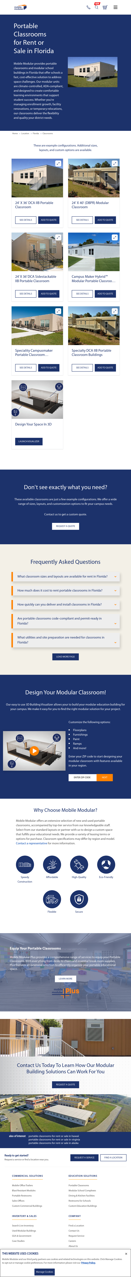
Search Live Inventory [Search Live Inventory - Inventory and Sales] (23, 1226)
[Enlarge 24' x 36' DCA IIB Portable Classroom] (58, 163)
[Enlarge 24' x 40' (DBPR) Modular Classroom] (115, 163)
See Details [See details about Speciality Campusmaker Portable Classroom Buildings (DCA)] (26, 368)
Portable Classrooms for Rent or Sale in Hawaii (54, 1136)
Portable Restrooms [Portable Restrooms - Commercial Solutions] (22, 1196)
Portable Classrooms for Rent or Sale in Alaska (54, 1143)
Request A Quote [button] (65, 526)
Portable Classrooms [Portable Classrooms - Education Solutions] (79, 1185)
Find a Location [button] (113, 1158)
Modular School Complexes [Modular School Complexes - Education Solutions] (82, 1191)
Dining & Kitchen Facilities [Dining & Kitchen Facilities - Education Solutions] (82, 1196)
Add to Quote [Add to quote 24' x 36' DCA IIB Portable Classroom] (49, 220)
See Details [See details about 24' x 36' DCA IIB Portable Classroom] (26, 220)
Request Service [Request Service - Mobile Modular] (76, 1236)
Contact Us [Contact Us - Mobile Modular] (74, 1231)
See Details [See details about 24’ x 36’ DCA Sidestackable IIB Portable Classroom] (26, 294)
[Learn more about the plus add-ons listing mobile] (65, 979)
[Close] (126, 1254)
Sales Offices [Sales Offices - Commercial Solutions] (18, 1201)
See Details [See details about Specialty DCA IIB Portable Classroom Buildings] (82, 368)
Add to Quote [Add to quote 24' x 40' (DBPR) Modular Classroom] (105, 220)
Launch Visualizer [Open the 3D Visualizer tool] (28, 441)
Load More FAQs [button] (65, 657)
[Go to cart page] (105, 7)
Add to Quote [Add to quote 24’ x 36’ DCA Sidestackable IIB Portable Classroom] (49, 294)
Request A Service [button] (84, 1158)
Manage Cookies (44, 1272)
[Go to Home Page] (20, 7)
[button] (37, 178)
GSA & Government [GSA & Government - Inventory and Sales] (21, 1236)
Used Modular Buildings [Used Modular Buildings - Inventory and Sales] (24, 1231)
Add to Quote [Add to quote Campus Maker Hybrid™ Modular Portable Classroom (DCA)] (105, 294)
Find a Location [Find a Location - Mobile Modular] (76, 1226)
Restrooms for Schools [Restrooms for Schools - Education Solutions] (80, 1201)
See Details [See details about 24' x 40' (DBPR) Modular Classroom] (82, 220)
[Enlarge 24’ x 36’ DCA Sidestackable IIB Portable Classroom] (58, 237)
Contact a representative (31, 843)
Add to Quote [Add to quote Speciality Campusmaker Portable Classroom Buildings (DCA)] (49, 368)
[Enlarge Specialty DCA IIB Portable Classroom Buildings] (115, 311)
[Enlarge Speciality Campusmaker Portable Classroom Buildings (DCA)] (58, 311)
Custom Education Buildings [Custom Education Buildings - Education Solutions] (83, 1206)
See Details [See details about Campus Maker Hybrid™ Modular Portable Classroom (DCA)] (82, 294)
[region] (65, 1263)
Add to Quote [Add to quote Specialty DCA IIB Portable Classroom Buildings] (105, 368)
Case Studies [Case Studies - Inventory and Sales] (18, 1241)
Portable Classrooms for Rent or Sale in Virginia (54, 1139)
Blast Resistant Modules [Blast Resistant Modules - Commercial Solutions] (23, 1191)
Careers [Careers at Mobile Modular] (72, 1241)
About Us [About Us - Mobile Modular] (73, 1246)
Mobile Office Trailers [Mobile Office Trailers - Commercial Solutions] (22, 1185)
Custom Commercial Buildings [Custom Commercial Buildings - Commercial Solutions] (27, 1206)
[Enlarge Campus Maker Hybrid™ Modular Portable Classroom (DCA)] (115, 237)
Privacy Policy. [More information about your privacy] (88, 1263)
